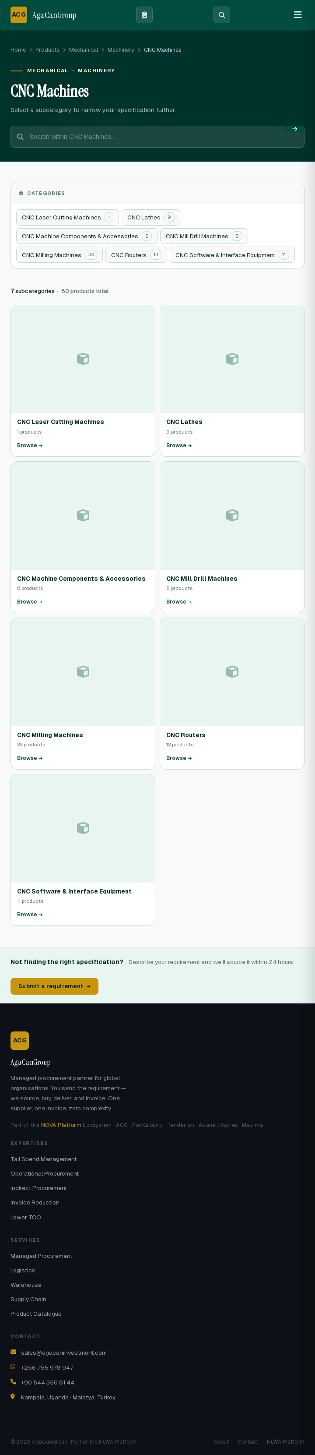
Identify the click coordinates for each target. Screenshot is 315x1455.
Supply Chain (28, 1299)
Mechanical (83, 49)
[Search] (222, 15)
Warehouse (26, 1285)
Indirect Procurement (38, 1188)
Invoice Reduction (35, 1202)
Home (18, 49)
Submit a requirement (54, 986)
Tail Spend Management (43, 1159)
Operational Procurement (44, 1173)
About (221, 1441)
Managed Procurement (41, 1256)
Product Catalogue (36, 1313)
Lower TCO (25, 1217)
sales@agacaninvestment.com (64, 1352)
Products (47, 49)
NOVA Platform (61, 1125)
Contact (248, 1441)
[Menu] (297, 15)
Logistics (22, 1270)
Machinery (121, 49)
